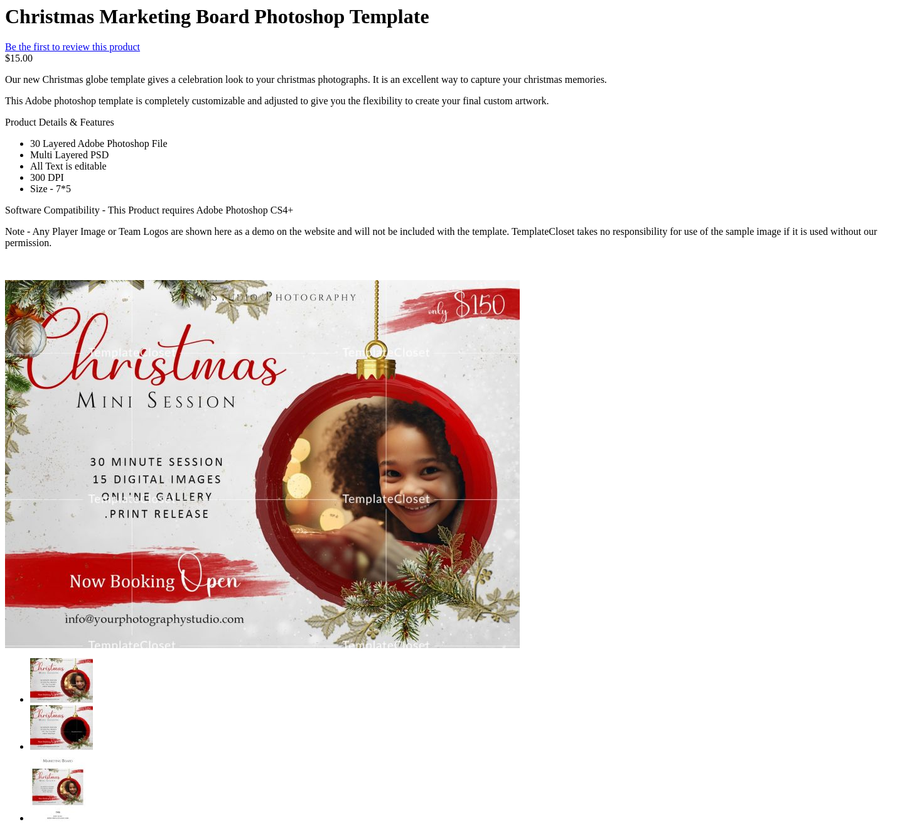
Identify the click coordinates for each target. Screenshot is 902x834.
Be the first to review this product (72, 46)
